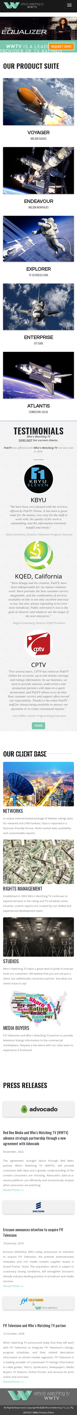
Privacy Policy (46, 1412)
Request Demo (61, 46)
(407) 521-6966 (30, 1412)
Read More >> (13, 1190)
